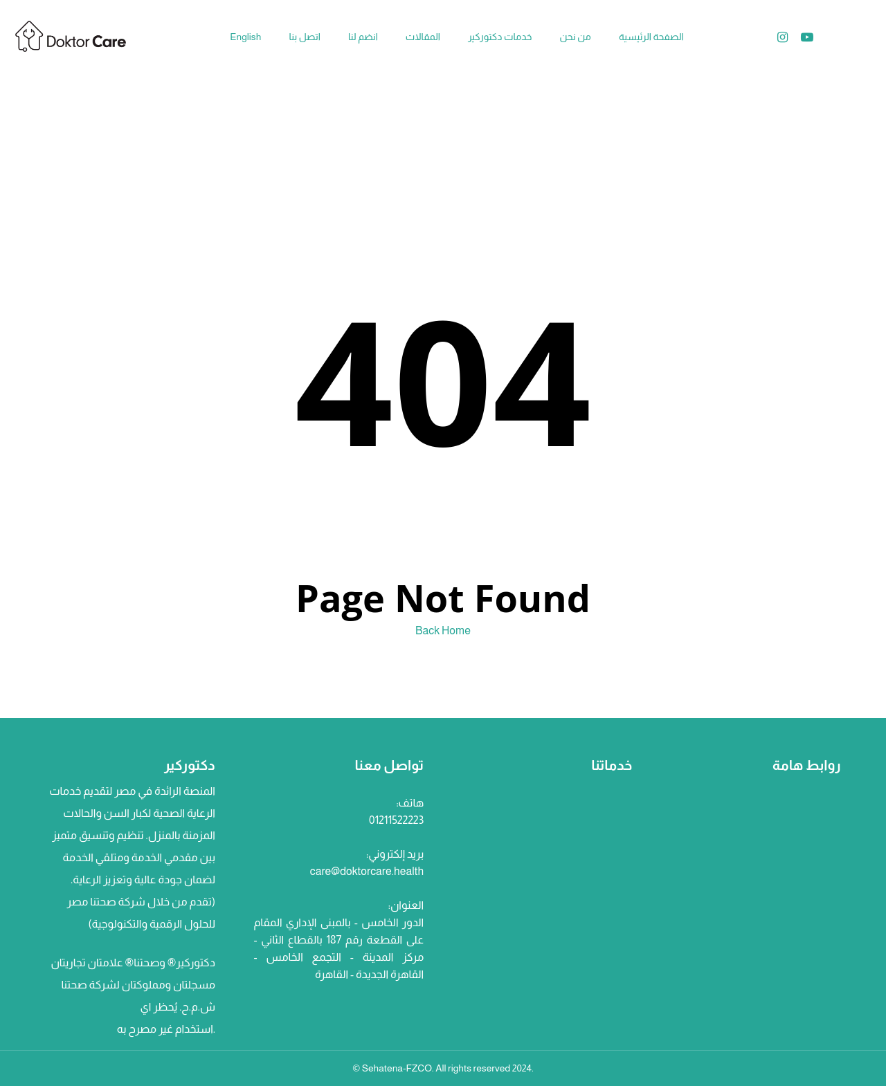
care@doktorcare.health (367, 871)
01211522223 (396, 820)
